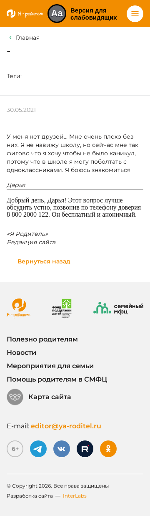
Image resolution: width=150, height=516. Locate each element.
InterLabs (75, 496)
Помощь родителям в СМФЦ (57, 379)
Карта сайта (39, 397)
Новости (21, 353)
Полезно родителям (42, 339)
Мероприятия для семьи (50, 366)
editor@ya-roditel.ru (66, 426)
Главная (28, 37)
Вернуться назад (44, 261)
